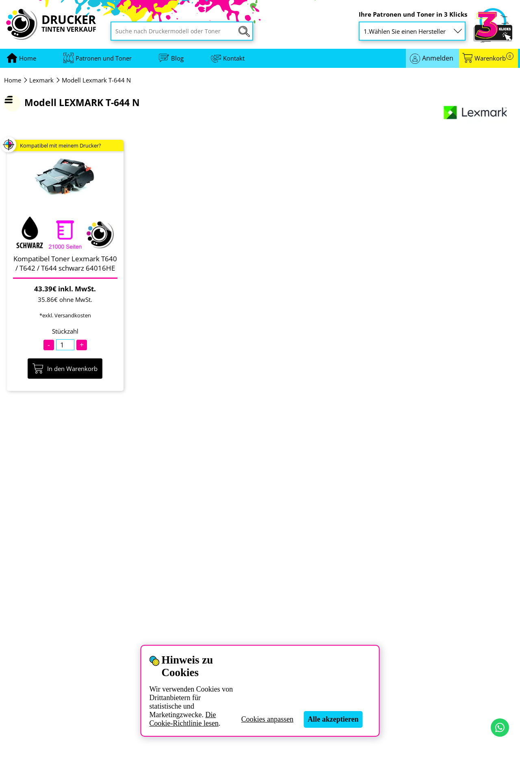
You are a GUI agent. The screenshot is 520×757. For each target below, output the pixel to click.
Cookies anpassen (267, 719)
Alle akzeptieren (333, 719)
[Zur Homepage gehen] (27, 58)
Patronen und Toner (104, 58)
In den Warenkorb (65, 368)
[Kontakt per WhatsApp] (500, 727)
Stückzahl (65, 331)
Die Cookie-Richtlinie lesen (184, 719)
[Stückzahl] (65, 344)
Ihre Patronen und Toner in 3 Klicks (413, 14)
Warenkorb (494, 58)
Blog (177, 58)
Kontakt (234, 58)
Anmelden (437, 58)
